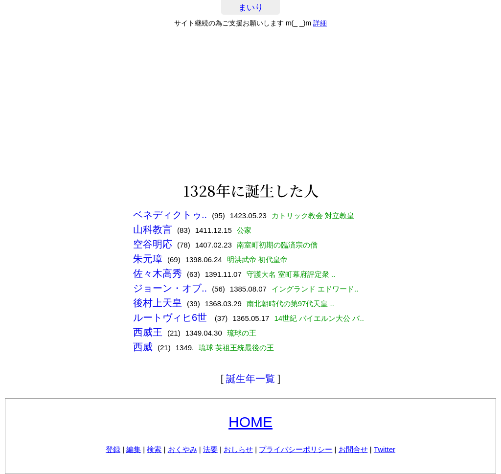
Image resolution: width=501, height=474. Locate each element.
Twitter (384, 449)
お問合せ (353, 449)
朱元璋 (147, 258)
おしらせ (238, 449)
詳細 (320, 23)
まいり (250, 7)
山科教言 (152, 229)
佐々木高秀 (157, 273)
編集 (133, 449)
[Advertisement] (250, 104)
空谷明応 (152, 244)
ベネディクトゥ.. (170, 214)
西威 (143, 346)
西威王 (147, 332)
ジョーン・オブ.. (170, 288)
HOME (250, 422)
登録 (113, 449)
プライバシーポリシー (295, 449)
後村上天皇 (157, 302)
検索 (154, 449)
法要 (210, 449)
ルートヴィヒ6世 (171, 317)
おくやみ (182, 449)
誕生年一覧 (250, 378)
